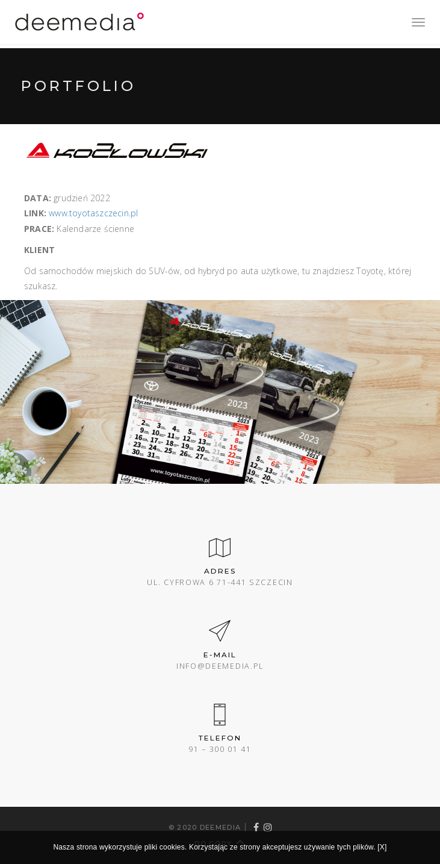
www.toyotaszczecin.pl (93, 213)
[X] (381, 847)
